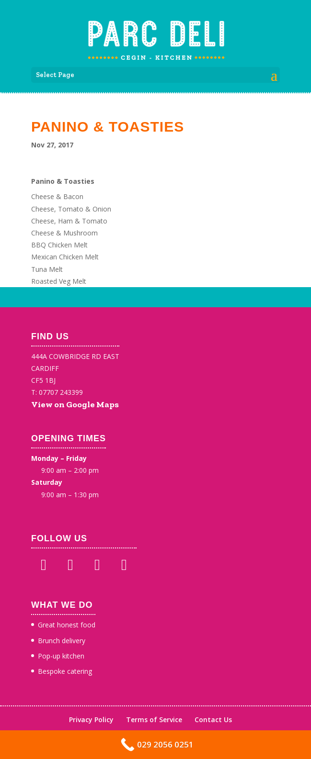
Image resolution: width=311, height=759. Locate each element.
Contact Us (213, 719)
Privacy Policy (91, 719)
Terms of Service (154, 719)
